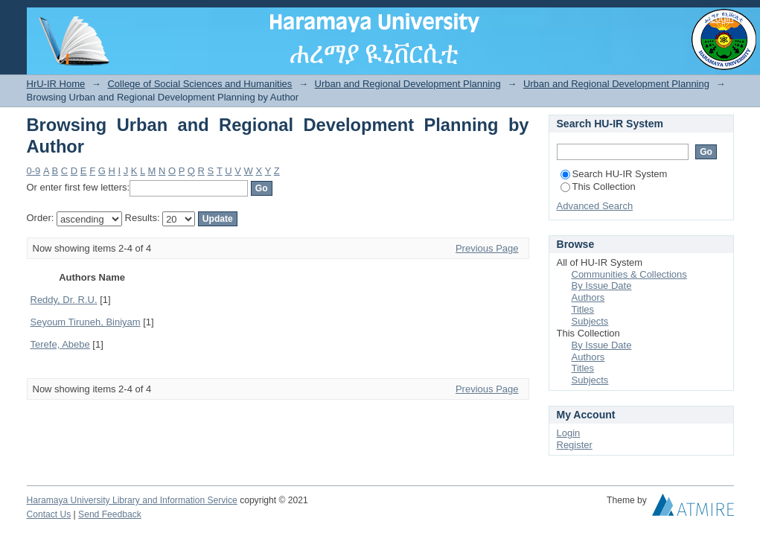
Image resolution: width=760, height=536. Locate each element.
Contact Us (49, 514)
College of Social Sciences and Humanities (199, 83)
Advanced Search (595, 205)
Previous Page (487, 248)
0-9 (34, 170)
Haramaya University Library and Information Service (132, 500)
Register (575, 444)
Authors (588, 297)
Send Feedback (109, 514)
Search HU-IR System (614, 173)
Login (722, 18)
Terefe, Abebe (60, 344)
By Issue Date (602, 285)
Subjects (590, 321)
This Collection (598, 186)
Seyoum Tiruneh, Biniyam (86, 322)
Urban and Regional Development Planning (408, 83)
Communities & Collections (629, 274)
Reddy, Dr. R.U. (64, 299)
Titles (583, 309)
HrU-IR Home (56, 83)
